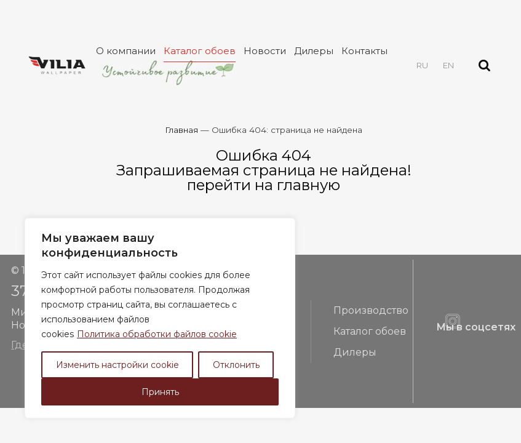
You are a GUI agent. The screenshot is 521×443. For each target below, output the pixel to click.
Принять (160, 391)
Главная (181, 130)
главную (308, 185)
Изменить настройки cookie (117, 364)
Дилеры (313, 51)
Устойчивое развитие (166, 71)
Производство (370, 310)
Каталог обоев (200, 51)
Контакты (364, 51)
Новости (265, 51)
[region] (160, 318)
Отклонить (236, 364)
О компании (126, 51)
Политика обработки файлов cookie (157, 334)
